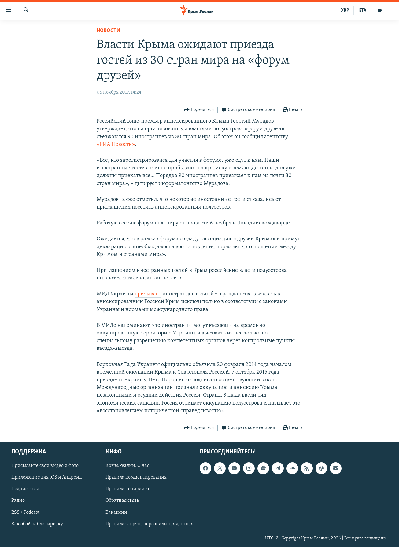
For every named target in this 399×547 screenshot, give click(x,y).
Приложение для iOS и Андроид (46, 477)
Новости (108, 31)
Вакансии (116, 512)
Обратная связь (122, 500)
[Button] (199, 110)
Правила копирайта (127, 488)
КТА (362, 10)
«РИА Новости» (116, 144)
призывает (148, 294)
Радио (18, 500)
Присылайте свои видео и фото (45, 465)
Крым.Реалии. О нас (127, 465)
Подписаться (25, 488)
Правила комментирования (136, 477)
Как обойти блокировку (37, 524)
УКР (345, 10)
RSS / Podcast (25, 512)
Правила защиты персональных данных (149, 524)
